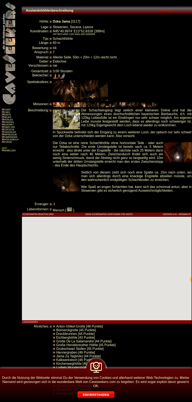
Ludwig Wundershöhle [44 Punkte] (81, 367)
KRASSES (9, 122)
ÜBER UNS (9, 127)
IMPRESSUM (10, 135)
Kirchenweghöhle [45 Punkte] (77, 363)
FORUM (8, 142)
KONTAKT (9, 125)
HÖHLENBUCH (11, 139)
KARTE (7, 115)
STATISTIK (9, 130)
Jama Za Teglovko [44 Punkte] (78, 356)
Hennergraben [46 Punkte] (75, 352)
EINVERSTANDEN (96, 394)
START (7, 110)
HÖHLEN (8, 120)
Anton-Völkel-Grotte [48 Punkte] (79, 326)
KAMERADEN (10, 137)
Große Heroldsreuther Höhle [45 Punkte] (86, 345)
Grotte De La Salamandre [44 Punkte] (84, 341)
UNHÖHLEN (10, 132)
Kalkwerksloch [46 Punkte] (75, 360)
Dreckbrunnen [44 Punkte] (75, 334)
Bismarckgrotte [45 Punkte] (76, 330)
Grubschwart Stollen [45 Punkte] (80, 348)
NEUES (7, 117)
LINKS (7, 112)
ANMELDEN (10, 150)
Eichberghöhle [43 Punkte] (75, 337)
